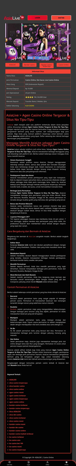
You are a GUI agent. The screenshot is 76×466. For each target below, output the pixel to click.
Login (28, 463)
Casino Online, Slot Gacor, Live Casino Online (42, 80)
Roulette (13, 309)
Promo (66, 463)
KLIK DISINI (29, 106)
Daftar (47, 463)
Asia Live (32, 236)
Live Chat (9, 463)
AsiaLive (10, 125)
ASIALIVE (28, 76)
